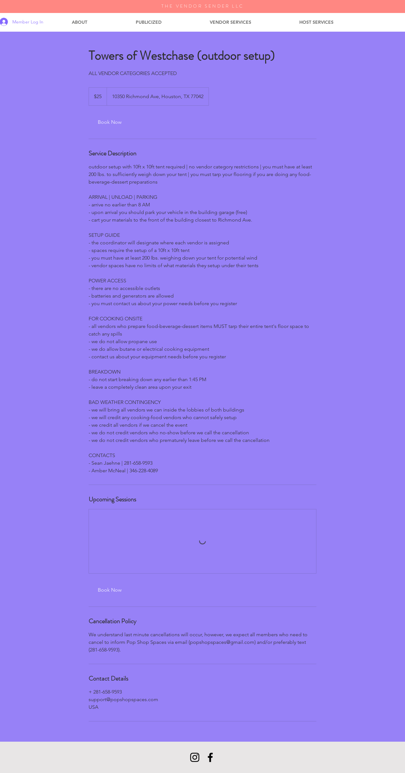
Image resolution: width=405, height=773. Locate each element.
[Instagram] (195, 757)
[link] (109, 122)
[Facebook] (210, 757)
